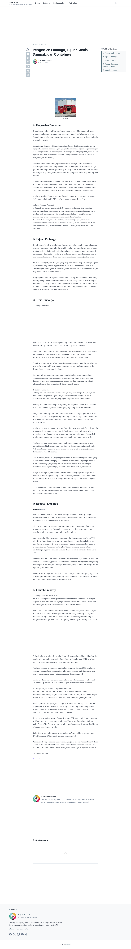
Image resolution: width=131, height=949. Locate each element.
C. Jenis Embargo (109, 60)
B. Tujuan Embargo (110, 57)
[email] (28, 75)
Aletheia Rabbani (24, 915)
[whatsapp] (28, 62)
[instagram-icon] (18, 934)
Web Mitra (73, 3)
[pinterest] (28, 71)
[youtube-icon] (22, 934)
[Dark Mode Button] (116, 3)
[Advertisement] (65, 24)
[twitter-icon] (14, 934)
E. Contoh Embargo (110, 70)
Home (37, 3)
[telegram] (28, 66)
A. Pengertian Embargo (111, 53)
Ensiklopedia (58, 3)
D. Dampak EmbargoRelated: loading (110, 65)
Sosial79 (14, 2)
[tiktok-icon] (26, 934)
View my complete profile (20, 929)
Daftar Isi (46, 3)
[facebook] (28, 54)
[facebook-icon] (10, 934)
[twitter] (28, 58)
